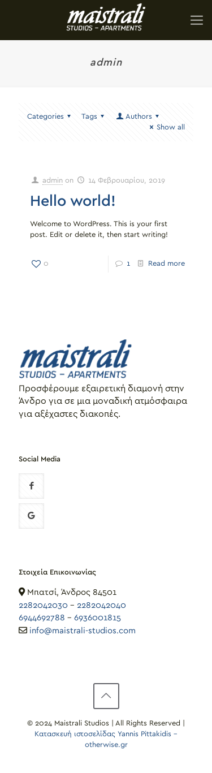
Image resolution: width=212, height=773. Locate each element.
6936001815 (97, 618)
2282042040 (101, 605)
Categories (50, 116)
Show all (165, 127)
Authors (138, 116)
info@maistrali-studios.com (82, 631)
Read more (166, 263)
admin (52, 180)
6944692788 (42, 618)
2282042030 (43, 605)
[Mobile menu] (196, 17)
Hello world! (73, 201)
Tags (94, 116)
